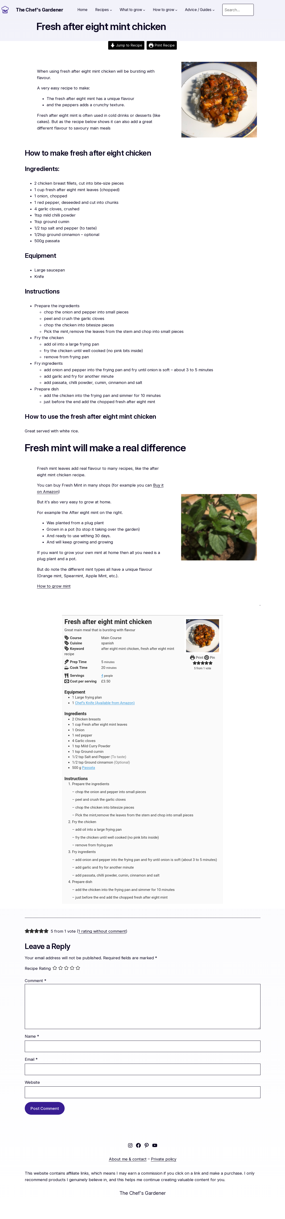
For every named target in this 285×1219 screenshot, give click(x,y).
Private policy (163, 1159)
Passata (88, 768)
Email (31, 1059)
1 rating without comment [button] (102, 931)
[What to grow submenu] (144, 10)
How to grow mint (54, 586)
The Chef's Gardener (39, 10)
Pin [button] (209, 657)
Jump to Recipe (126, 45)
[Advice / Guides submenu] (213, 10)
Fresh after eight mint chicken (101, 26)
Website (32, 1082)
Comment (35, 980)
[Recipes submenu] (111, 10)
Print (196, 657)
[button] (195, 663)
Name (32, 1036)
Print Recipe (162, 45)
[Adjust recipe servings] (102, 675)
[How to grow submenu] (176, 10)
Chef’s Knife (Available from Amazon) (105, 703)
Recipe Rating (38, 968)
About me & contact (128, 1159)
